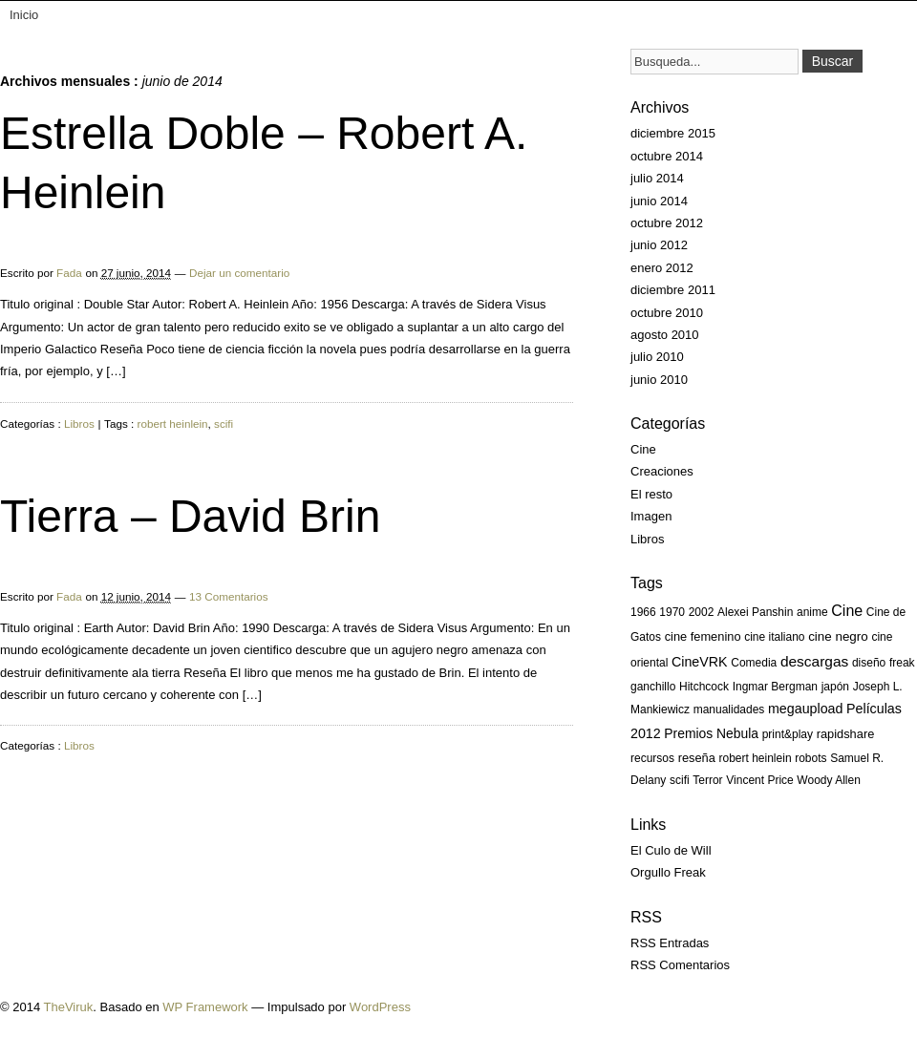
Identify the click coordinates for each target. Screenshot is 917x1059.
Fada (69, 272)
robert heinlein (173, 423)
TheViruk (69, 1007)
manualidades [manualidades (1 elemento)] (729, 709)
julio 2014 (657, 178)
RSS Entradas (669, 943)
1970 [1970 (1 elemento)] (672, 612)
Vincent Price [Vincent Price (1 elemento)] (759, 780)
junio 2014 (659, 201)
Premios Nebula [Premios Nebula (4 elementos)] (711, 733)
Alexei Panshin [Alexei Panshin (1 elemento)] (755, 612)
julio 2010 (657, 356)
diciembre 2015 (672, 133)
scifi (223, 423)
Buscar (833, 61)
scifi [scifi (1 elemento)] (680, 780)
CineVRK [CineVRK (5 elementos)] (700, 661)
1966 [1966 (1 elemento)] (643, 612)
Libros (79, 423)
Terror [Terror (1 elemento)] (707, 780)
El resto (651, 494)
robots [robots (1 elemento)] (810, 758)
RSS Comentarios (680, 965)
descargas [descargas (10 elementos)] (814, 661)
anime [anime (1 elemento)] (812, 612)
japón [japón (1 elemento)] (835, 686)
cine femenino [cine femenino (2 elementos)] (703, 636)
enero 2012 (661, 268)
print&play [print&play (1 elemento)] (787, 734)
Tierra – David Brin (190, 516)
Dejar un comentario (239, 272)
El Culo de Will (671, 850)
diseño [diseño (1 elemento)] (868, 662)
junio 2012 (659, 245)
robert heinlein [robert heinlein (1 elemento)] (755, 758)
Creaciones (661, 471)
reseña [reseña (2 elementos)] (696, 758)
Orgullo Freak (668, 872)
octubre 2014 (666, 156)
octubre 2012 (666, 223)
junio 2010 (659, 379)
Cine (643, 449)
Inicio (24, 15)
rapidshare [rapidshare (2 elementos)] (846, 734)
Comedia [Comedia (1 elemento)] (754, 662)
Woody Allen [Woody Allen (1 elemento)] (829, 780)
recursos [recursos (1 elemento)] (652, 758)
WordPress (380, 1007)
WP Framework (204, 1007)
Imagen (651, 516)
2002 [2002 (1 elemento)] (701, 612)
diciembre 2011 (672, 290)
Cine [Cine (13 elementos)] (847, 611)
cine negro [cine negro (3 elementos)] (838, 636)
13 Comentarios (228, 596)
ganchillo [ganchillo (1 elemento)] (652, 686)
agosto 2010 (664, 335)
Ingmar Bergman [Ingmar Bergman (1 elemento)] (775, 686)
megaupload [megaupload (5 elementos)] (805, 708)
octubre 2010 (666, 313)
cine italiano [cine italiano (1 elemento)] (774, 637)
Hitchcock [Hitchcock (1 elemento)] (704, 686)
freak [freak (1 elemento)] (902, 662)
